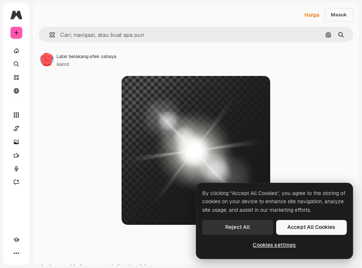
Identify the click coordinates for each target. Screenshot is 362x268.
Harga (311, 15)
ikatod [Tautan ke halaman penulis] (62, 64)
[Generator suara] (16, 169)
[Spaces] (16, 128)
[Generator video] (16, 155)
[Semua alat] (16, 115)
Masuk (339, 15)
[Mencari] (16, 64)
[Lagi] (16, 253)
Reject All (237, 227)
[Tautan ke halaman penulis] (47, 59)
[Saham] (16, 77)
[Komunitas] (16, 91)
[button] (49, 35)
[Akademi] (16, 240)
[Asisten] (16, 182)
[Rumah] (16, 51)
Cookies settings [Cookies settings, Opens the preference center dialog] (274, 245)
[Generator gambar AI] (16, 142)
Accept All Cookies (311, 227)
